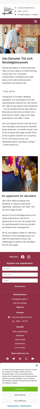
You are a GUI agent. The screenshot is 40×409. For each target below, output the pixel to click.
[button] (37, 365)
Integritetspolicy (13, 406)
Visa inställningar (20, 401)
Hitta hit (20, 307)
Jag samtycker (20, 389)
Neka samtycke (20, 395)
